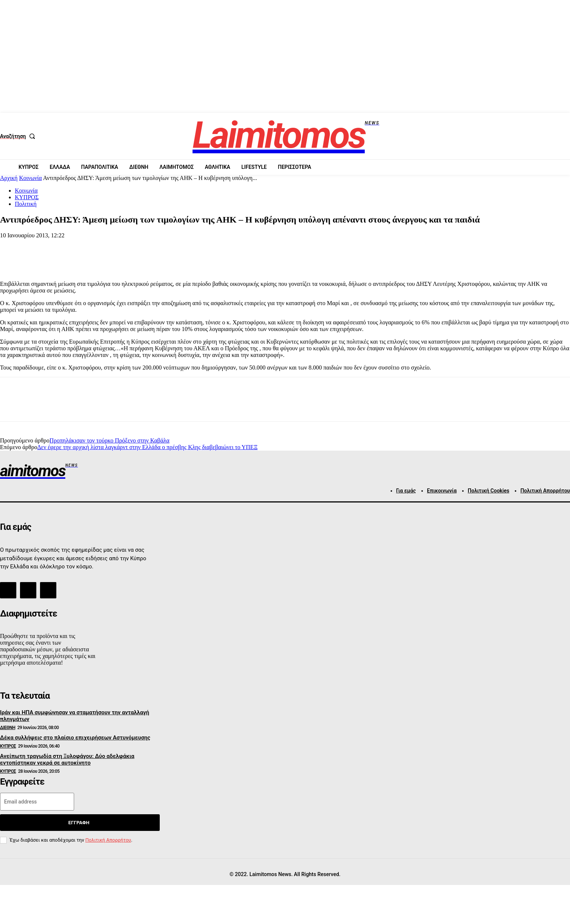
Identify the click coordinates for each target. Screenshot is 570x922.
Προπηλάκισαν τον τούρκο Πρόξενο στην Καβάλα (109, 440)
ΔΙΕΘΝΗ (7, 727)
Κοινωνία (30, 178)
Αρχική (8, 178)
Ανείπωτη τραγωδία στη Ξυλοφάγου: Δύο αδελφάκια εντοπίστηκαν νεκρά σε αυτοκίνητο (67, 759)
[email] (37, 802)
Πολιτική (26, 204)
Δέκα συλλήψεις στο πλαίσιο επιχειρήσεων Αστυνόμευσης (75, 737)
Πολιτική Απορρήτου (108, 840)
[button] (19, 136)
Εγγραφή (78, 822)
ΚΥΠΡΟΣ (27, 197)
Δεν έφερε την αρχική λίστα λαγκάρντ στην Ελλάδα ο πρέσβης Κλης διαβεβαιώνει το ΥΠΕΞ (147, 447)
